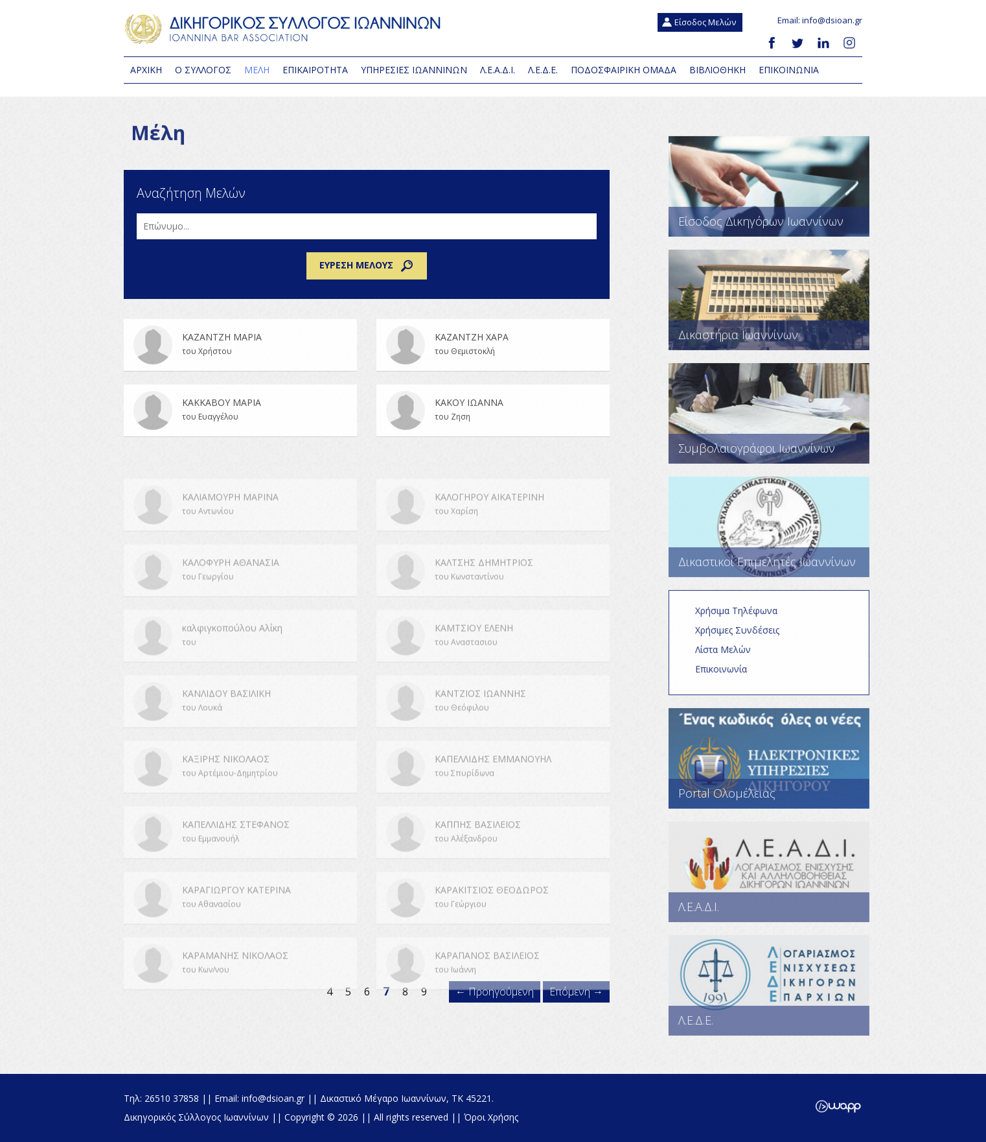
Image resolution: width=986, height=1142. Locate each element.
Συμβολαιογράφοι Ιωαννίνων (777, 422)
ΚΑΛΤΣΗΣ (493, 591)
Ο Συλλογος (203, 70)
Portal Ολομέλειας (777, 767)
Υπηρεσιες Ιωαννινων (414, 70)
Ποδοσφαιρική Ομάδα (623, 70)
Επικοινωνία (729, 677)
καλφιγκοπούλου (240, 657)
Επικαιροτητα (315, 70)
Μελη (256, 70)
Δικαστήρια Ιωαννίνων (777, 308)
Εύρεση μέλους (366, 266)
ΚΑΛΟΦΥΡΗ (240, 591)
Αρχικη (146, 70)
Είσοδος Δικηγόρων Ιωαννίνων (777, 195)
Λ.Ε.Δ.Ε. (543, 70)
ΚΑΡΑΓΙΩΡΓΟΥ (240, 919)
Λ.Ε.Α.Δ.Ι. (497, 70)
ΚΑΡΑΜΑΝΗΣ (240, 984)
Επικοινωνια (789, 70)
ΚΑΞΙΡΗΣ (240, 788)
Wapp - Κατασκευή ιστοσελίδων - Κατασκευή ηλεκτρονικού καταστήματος (838, 1106)
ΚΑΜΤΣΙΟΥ (493, 657)
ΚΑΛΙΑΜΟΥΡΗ (240, 526)
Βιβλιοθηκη (717, 70)
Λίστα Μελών (731, 658)
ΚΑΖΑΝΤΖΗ (240, 353)
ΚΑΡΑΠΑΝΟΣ (493, 984)
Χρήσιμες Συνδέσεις (746, 638)
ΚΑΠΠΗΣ (493, 853)
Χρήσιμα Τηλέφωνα (745, 619)
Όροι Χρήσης (491, 1117)
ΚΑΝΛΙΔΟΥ (240, 722)
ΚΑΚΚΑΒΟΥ (240, 419)
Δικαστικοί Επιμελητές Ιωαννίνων (777, 535)
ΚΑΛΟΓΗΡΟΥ (493, 526)
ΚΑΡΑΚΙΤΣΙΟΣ (493, 919)
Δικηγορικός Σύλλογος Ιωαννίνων (286, 29)
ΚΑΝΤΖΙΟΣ (493, 722)
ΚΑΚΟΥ (493, 419)
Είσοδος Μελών (705, 22)
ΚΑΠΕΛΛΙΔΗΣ (493, 788)
